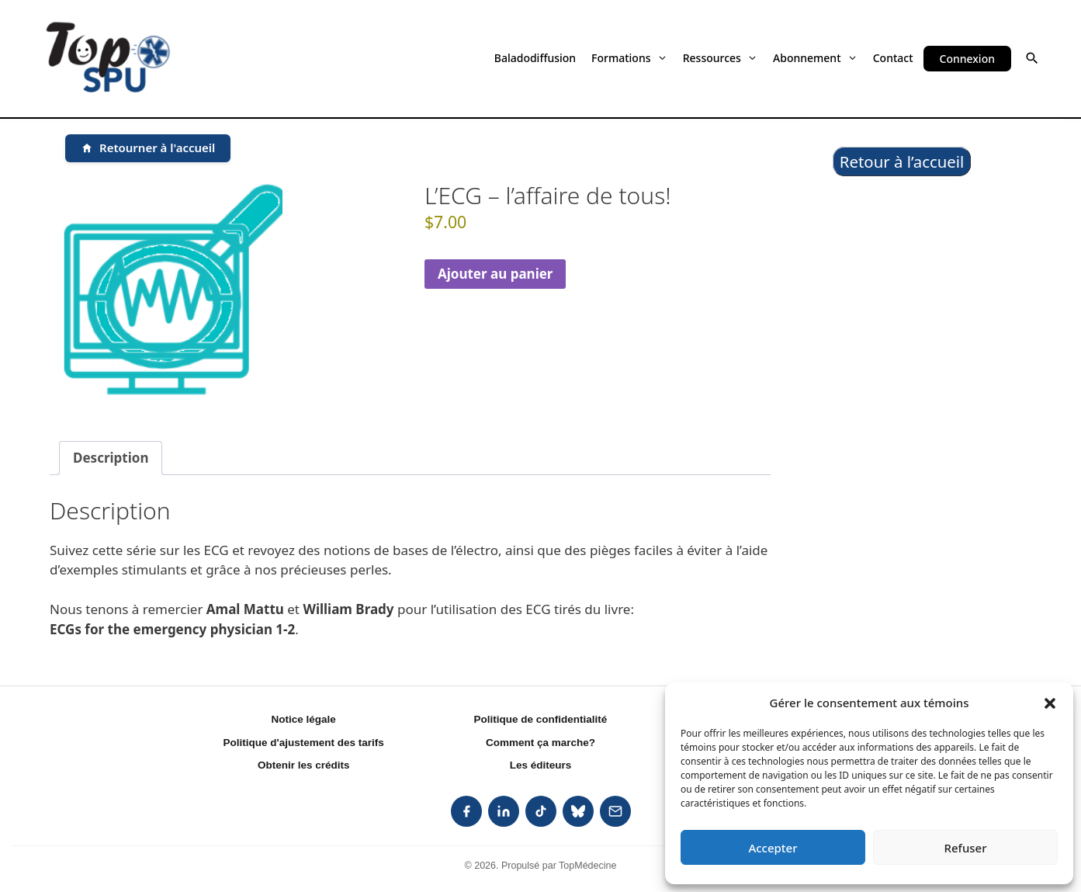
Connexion (967, 58)
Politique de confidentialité (541, 719)
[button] (1050, 702)
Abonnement (815, 57)
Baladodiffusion (535, 57)
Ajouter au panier (495, 274)
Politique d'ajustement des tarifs (303, 742)
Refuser (965, 848)
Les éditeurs (541, 765)
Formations (629, 57)
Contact (893, 57)
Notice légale (304, 719)
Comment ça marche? (540, 742)
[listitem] (466, 811)
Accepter (772, 848)
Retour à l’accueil (902, 161)
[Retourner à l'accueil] (147, 148)
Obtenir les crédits (304, 765)
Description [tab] (110, 458)
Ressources (720, 57)
